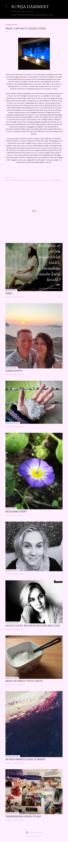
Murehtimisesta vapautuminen (25, 759)
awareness (13, 180)
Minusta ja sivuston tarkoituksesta (32, 15)
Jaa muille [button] (8, 177)
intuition (33, 180)
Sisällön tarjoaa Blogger (34, 832)
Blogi (13, 15)
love (47, 180)
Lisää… (51, 15)
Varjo (9, 293)
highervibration (26, 180)
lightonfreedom (41, 180)
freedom (18, 180)
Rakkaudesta (14, 370)
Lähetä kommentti (18, 297)
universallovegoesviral (55, 180)
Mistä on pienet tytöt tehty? (24, 680)
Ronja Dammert (30, 6)
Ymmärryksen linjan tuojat (23, 816)
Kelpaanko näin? (16, 511)
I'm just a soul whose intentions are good (32, 625)
